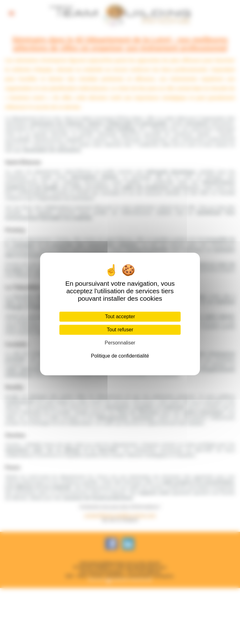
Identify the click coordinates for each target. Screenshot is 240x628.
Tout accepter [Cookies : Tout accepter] (120, 316)
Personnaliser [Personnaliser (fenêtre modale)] (120, 342)
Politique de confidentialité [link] (120, 356)
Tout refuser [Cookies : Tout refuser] (120, 329)
